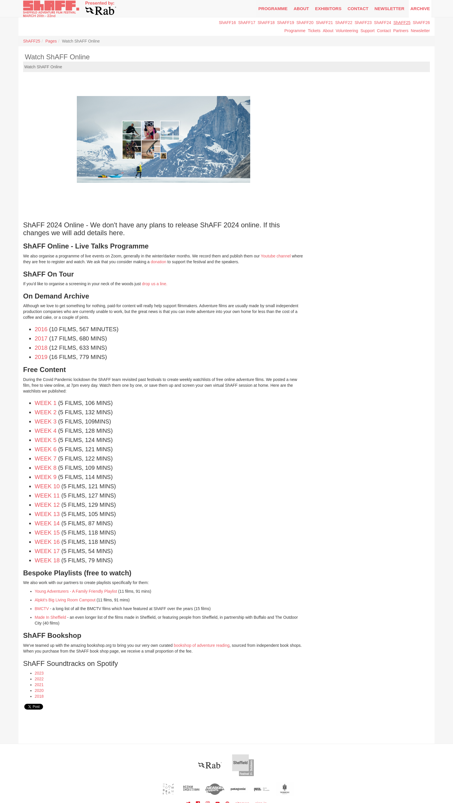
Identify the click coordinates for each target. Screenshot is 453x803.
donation (158, 261)
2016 (41, 329)
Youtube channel (276, 256)
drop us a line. (154, 283)
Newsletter (420, 30)
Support (368, 30)
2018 (41, 348)
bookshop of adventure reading (202, 645)
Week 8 (46, 468)
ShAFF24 (382, 22)
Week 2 (46, 412)
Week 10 (47, 486)
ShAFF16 (227, 22)
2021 (39, 684)
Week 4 (46, 431)
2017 (41, 338)
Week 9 (46, 477)
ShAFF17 (246, 22)
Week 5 (46, 440)
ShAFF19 (285, 22)
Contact (358, 8)
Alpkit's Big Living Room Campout (65, 600)
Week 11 (47, 495)
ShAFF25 (402, 22)
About (301, 8)
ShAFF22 (343, 22)
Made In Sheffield (51, 617)
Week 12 (47, 505)
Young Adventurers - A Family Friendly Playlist (76, 591)
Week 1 (46, 403)
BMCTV (42, 608)
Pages (51, 41)
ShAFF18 (266, 22)
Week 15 (47, 532)
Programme (294, 30)
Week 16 (47, 542)
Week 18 (47, 560)
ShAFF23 (363, 22)
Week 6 (46, 449)
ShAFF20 (304, 22)
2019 (41, 357)
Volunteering (347, 30)
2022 (39, 679)
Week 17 (47, 551)
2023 (39, 673)
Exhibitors (328, 8)
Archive (420, 8)
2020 (39, 690)
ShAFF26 (421, 22)
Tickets (314, 30)
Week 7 (46, 458)
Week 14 (47, 523)
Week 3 (46, 421)
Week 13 (47, 514)
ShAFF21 (324, 22)
